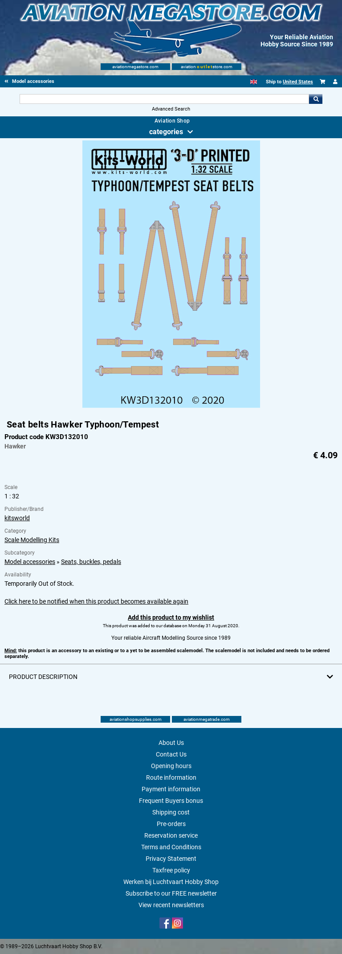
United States (298, 82)
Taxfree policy (171, 870)
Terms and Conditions (171, 847)
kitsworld (17, 518)
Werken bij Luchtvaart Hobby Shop (171, 881)
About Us (171, 742)
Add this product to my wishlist (171, 617)
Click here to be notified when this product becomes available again (96, 601)
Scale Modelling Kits (31, 539)
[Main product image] (171, 406)
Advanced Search (171, 109)
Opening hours (171, 765)
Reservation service (171, 835)
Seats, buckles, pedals (91, 561)
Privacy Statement (171, 858)
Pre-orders (171, 823)
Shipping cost (171, 812)
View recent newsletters (171, 905)
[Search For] (164, 99)
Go (315, 99)
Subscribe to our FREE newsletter (171, 893)
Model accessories (29, 561)
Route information (171, 777)
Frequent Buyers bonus (171, 800)
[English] (253, 82)
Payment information (171, 789)
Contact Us (171, 754)
